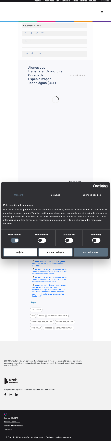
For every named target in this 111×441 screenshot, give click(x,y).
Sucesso (48, 328)
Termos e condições (12, 422)
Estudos (92, 1)
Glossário (8, 429)
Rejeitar (20, 252)
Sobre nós (105, 1)
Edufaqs (83, 1)
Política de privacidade (13, 426)
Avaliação (36, 310)
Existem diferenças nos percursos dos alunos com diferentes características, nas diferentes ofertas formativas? (49, 279)
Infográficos (49, 1)
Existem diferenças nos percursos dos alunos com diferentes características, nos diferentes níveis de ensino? (49, 271)
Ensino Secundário (64, 322)
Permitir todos (90, 252)
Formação (36, 328)
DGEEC (41, 316)
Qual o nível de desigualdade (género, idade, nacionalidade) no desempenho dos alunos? (49, 263)
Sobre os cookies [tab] (92, 195)
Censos (75, 1)
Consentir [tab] (19, 195)
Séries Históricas (63, 1)
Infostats (37, 1)
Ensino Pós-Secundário (42, 322)
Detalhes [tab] (55, 195)
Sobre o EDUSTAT (11, 418)
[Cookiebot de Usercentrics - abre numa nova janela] (95, 186)
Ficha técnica (76, 75)
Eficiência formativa (57, 316)
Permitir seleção (55, 252)
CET (33, 316)
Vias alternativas (64, 328)
